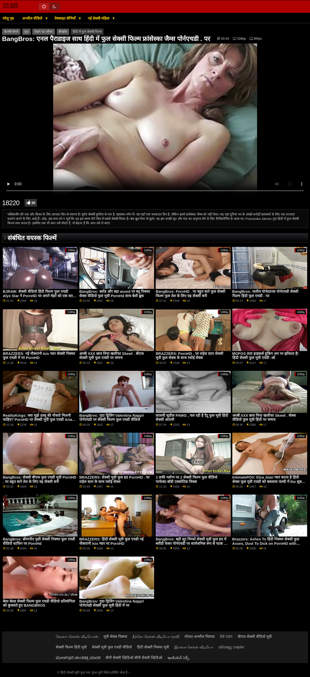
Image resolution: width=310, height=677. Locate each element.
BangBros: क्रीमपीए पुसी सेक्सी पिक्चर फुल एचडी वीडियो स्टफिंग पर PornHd (39, 541)
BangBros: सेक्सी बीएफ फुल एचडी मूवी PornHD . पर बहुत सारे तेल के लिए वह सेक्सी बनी (39, 479)
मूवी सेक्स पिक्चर (115, 636)
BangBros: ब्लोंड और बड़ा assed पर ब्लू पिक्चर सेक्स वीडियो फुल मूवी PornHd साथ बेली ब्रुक (114, 293)
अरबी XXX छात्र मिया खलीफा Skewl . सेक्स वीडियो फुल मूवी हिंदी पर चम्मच (264, 417)
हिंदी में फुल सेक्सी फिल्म (87, 32)
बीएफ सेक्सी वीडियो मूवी (255, 636)
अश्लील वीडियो (32, 18)
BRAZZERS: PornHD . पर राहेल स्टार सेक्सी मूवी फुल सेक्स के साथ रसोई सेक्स (189, 356)
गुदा (26, 32)
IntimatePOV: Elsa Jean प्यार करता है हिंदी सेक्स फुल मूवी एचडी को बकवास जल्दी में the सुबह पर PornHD (268, 481)
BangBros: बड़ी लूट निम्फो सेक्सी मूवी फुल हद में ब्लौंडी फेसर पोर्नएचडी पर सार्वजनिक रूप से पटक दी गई (191, 543)
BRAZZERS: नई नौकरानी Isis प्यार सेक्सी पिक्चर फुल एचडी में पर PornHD (39, 356)
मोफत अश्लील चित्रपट (200, 636)
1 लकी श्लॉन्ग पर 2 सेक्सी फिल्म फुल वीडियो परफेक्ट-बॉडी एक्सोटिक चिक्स (186, 479)
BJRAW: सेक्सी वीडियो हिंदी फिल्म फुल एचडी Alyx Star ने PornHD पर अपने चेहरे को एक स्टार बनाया (38, 295)
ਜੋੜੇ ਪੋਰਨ (226, 636)
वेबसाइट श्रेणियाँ (65, 18)
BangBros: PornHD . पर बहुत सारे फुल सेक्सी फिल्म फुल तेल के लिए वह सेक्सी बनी (190, 293)
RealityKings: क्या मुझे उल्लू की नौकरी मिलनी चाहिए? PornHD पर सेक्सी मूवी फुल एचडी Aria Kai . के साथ (37, 419)
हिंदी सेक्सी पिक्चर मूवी (153, 647)
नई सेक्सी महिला (99, 18)
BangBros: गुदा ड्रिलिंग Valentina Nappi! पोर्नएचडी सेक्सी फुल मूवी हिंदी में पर (111, 603)
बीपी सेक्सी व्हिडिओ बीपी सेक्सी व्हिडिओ (134, 658)
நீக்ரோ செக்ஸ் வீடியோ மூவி (155, 636)
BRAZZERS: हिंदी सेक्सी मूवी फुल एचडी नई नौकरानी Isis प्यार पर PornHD (111, 541)
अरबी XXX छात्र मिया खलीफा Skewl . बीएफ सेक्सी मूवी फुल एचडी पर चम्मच (111, 356)
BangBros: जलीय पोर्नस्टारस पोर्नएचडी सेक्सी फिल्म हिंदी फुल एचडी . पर (265, 293)
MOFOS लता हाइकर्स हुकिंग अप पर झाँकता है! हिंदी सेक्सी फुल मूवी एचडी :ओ (265, 356)
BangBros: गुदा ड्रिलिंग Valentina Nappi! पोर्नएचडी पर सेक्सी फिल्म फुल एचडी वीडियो (111, 417)
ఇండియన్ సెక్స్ (178, 658)
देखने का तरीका (43, 32)
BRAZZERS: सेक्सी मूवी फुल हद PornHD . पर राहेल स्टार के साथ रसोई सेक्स (114, 479)
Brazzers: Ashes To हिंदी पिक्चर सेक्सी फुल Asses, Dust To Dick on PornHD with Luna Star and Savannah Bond (265, 543)
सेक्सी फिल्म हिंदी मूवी (71, 647)
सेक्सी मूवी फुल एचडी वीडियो (112, 647)
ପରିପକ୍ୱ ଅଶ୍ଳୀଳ (231, 647)
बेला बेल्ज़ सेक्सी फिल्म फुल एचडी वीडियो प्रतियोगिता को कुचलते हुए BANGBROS (39, 603)
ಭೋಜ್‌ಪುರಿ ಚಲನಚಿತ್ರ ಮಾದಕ (78, 658)
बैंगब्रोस (63, 32)
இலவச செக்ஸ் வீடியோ (193, 647)
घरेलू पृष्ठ (8, 18)
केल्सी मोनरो (11, 32)
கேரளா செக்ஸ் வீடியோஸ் (77, 636)
